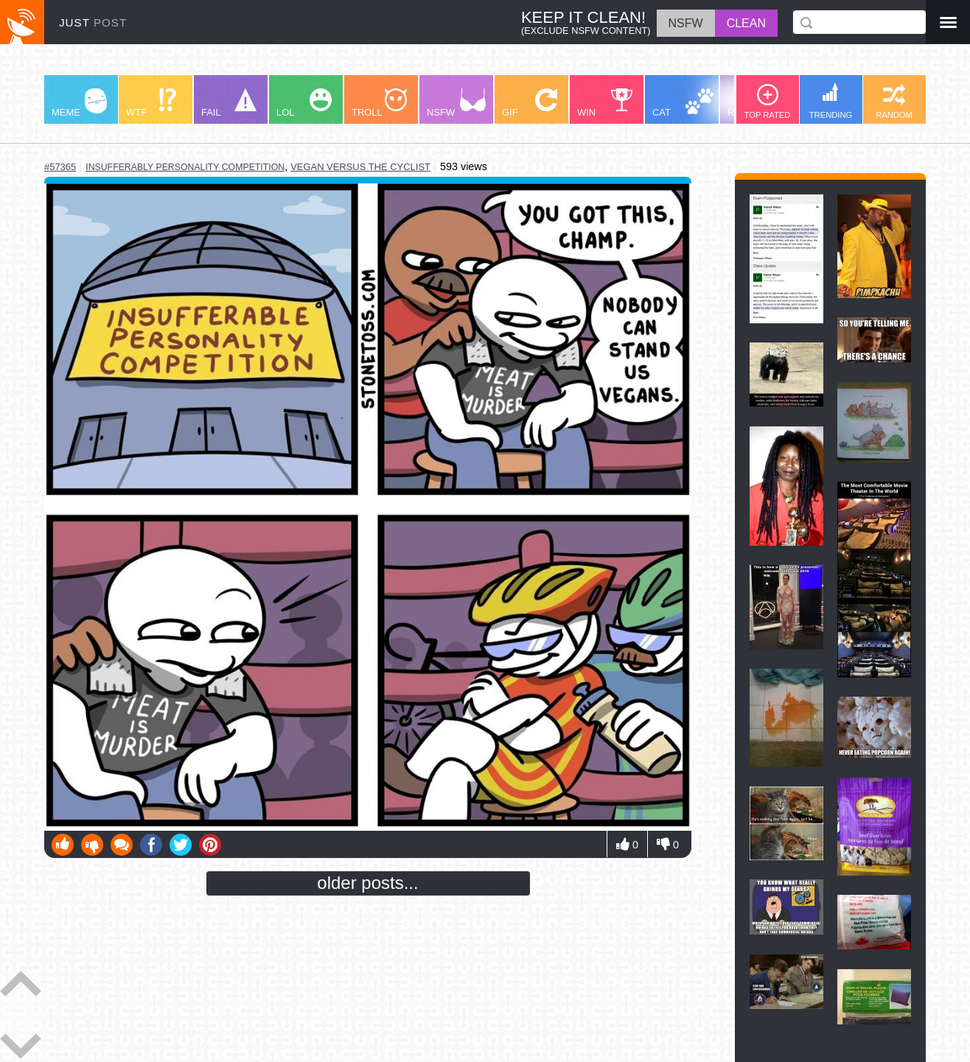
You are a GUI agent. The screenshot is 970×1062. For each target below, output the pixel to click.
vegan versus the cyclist (360, 166)
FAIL (229, 103)
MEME (79, 103)
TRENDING (830, 100)
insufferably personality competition (185, 167)
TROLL (379, 103)
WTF (151, 103)
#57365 (60, 166)
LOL (304, 103)
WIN (605, 103)
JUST (93, 22)
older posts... (367, 883)
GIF (529, 103)
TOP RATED (767, 101)
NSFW (456, 103)
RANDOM (894, 101)
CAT (682, 103)
